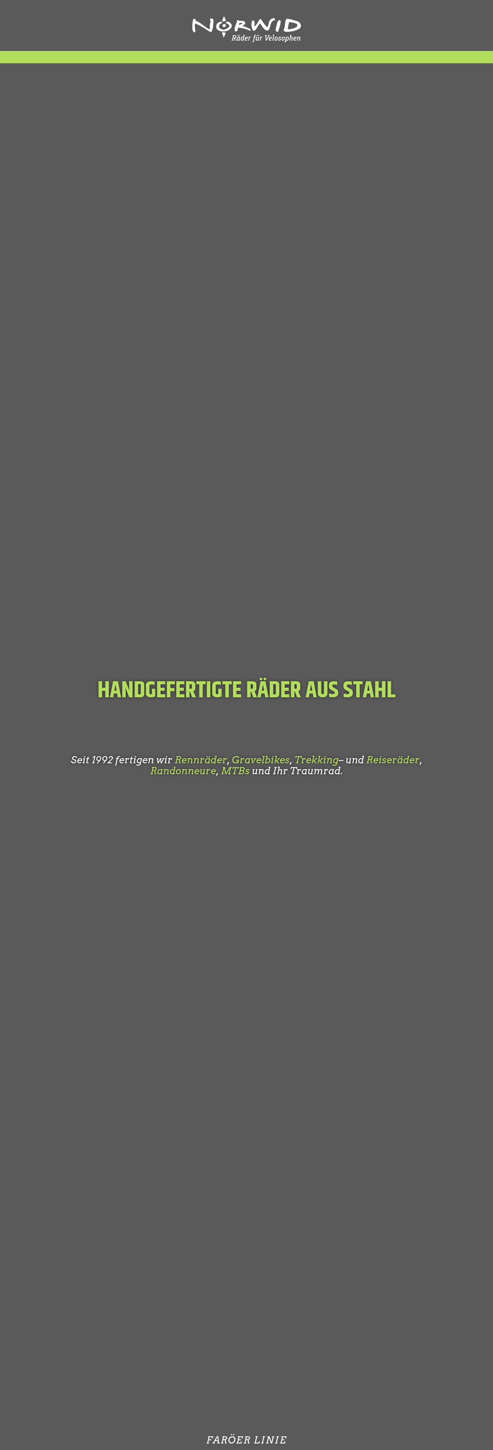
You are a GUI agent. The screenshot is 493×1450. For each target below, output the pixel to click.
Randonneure (183, 771)
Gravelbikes (261, 760)
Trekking (316, 760)
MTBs (235, 771)
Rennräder (201, 760)
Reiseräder (393, 760)
